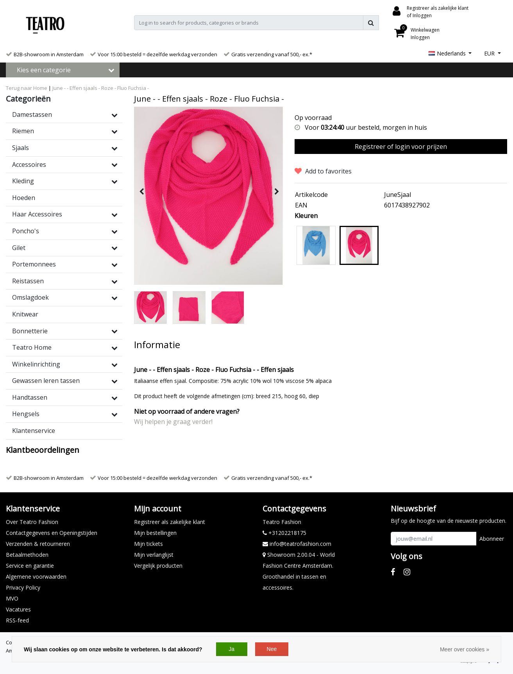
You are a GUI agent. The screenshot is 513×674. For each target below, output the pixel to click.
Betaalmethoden (27, 554)
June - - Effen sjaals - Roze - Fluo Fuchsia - (100, 87)
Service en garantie (30, 565)
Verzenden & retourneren (38, 543)
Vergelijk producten (158, 565)
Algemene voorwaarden (36, 576)
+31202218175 (284, 532)
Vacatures (18, 609)
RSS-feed (17, 620)
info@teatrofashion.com (297, 543)
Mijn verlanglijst (153, 554)
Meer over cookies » (464, 649)
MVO (12, 598)
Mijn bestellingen (155, 532)
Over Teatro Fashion (32, 522)
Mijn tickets (148, 543)
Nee (272, 649)
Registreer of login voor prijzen (401, 146)
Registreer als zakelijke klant (169, 522)
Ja (231, 649)
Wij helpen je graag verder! (173, 421)
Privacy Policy (23, 587)
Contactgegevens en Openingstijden (51, 532)
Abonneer (491, 538)
